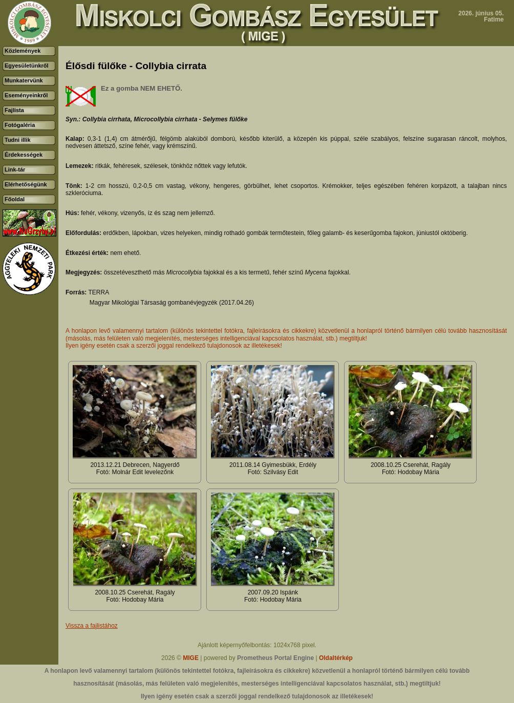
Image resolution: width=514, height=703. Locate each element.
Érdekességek (23, 155)
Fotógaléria (20, 125)
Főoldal (15, 199)
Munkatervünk (24, 80)
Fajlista (14, 110)
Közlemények (22, 51)
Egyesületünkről (27, 65)
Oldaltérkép (336, 658)
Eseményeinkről (26, 95)
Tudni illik (18, 140)
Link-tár (15, 169)
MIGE (191, 658)
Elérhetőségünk (26, 184)
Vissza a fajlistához (92, 625)
